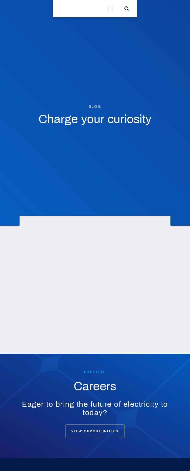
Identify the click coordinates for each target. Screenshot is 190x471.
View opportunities (95, 431)
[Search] (127, 8)
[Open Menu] (109, 8)
